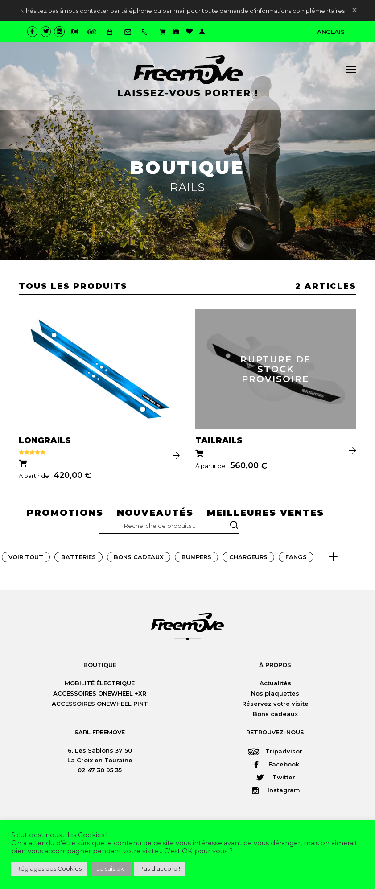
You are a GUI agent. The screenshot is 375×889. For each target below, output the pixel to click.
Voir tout (25, 558)
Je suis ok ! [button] (112, 868)
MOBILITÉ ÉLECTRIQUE (100, 684)
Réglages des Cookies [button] (49, 868)
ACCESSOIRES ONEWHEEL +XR (99, 694)
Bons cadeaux (275, 715)
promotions (65, 513)
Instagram (275, 791)
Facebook (275, 765)
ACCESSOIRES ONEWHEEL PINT (100, 704)
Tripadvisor (275, 752)
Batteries (78, 558)
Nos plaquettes (275, 694)
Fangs (296, 558)
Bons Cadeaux (139, 558)
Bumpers (196, 558)
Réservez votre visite (275, 704)
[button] (351, 69)
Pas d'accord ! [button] (160, 868)
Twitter (275, 778)
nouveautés (155, 513)
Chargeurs (248, 558)
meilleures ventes (265, 513)
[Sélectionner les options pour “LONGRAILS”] (24, 464)
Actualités (275, 684)
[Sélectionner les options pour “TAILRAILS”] (200, 454)
